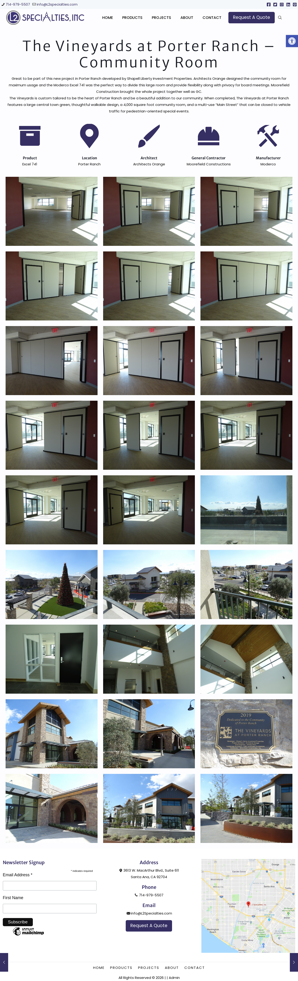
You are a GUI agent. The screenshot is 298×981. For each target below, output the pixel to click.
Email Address (17, 920)
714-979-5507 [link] (18, 4)
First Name (13, 943)
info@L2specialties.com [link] (57, 4)
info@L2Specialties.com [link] (149, 959)
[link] (292, 41)
